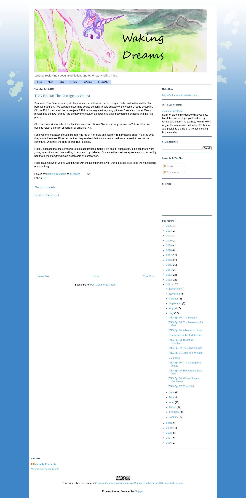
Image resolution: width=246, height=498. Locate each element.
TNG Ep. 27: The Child (181, 386)
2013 (169, 274)
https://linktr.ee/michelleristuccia (180, 95)
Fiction (61, 82)
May (172, 397)
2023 (169, 230)
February (174, 412)
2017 (169, 255)
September (175, 303)
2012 (169, 279)
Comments (171, 172)
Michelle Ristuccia (45, 464)
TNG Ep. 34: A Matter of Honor (185, 330)
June (172, 392)
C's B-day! (174, 357)
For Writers (87, 82)
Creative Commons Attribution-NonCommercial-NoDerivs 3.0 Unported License (139, 483)
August (173, 308)
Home (39, 82)
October (174, 298)
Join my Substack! (172, 111)
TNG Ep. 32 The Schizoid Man (185, 348)
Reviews (73, 82)
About (50, 82)
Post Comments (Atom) (103, 284)
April (172, 402)
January (174, 417)
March (173, 407)
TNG (45, 178)
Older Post (148, 276)
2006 (169, 442)
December (175, 288)
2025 (169, 226)
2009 (169, 428)
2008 (169, 433)
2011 (169, 284)
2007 (169, 437)
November (175, 293)
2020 (169, 240)
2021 (169, 235)
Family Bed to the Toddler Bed (185, 335)
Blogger (139, 491)
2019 (169, 245)
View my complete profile (45, 469)
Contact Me (103, 82)
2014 (169, 270)
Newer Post (43, 276)
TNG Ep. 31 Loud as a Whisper (185, 353)
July (171, 313)
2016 (169, 260)
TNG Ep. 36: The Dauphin (183, 317)
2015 (169, 265)
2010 (169, 423)
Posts (168, 166)
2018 (169, 250)
